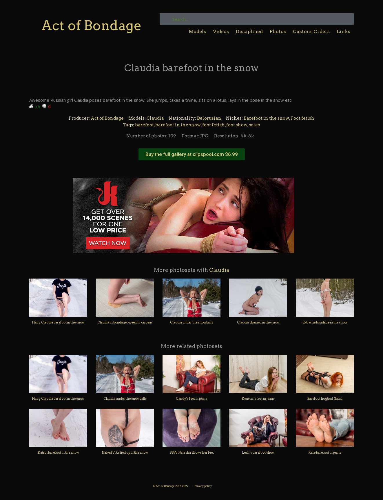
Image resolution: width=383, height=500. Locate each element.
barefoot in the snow (178, 125)
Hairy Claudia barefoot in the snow (58, 322)
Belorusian (209, 118)
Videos (221, 31)
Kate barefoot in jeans (324, 452)
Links (343, 31)
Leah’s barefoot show (258, 452)
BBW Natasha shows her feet (191, 452)
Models (197, 31)
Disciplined (249, 31)
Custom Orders (311, 31)
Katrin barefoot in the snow (58, 452)
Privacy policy (203, 486)
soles (254, 125)
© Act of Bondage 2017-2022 (171, 486)
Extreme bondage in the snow (324, 322)
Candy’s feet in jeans (191, 399)
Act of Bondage (91, 25)
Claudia (155, 118)
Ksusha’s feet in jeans (258, 399)
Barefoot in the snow (266, 118)
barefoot (144, 125)
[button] (191, 154)
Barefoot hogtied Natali (324, 399)
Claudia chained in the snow (258, 322)
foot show (236, 125)
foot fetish (213, 125)
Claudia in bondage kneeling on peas (125, 322)
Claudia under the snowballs (191, 322)
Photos (278, 31)
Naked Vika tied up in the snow (125, 452)
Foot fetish (302, 118)
